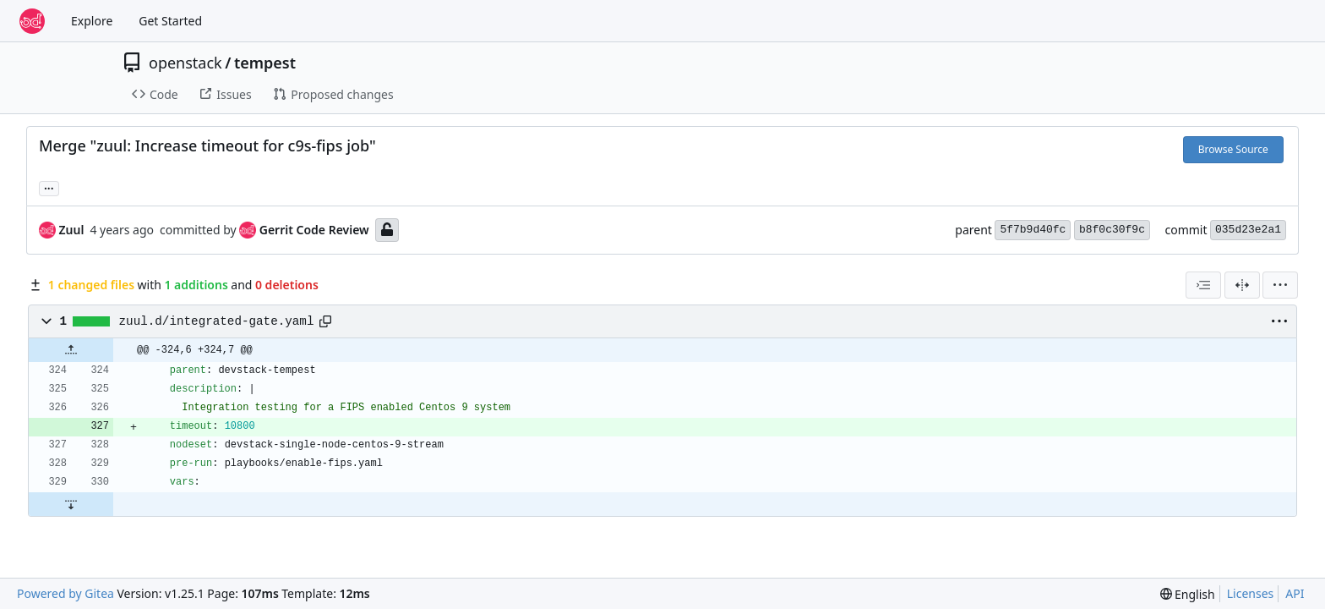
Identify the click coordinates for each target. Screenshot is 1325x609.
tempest (265, 62)
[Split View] (1242, 285)
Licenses (1250, 593)
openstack (185, 62)
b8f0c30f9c (1112, 229)
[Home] (32, 21)
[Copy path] (325, 321)
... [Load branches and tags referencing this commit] (49, 187)
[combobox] (1203, 285)
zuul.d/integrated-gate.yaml (216, 321)
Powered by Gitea (65, 593)
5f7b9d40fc (1033, 229)
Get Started (170, 21)
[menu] (1280, 285)
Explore (91, 21)
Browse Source (1233, 149)
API (1294, 593)
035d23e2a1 (1248, 229)
